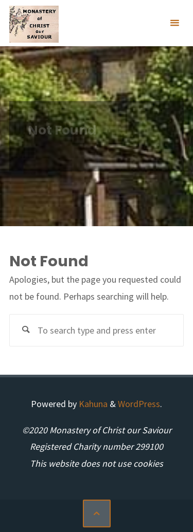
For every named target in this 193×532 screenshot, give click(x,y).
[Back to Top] (97, 513)
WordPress (139, 404)
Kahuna (92, 404)
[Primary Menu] (174, 23)
